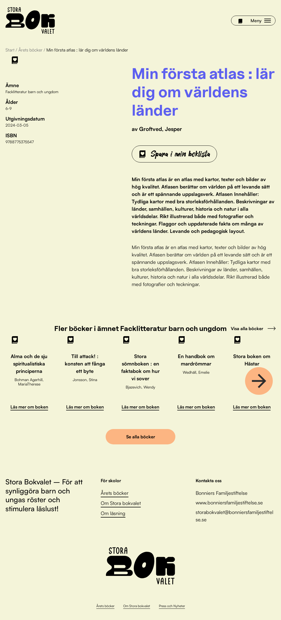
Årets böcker (30, 50)
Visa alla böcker (253, 328)
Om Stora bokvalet (121, 503)
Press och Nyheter (172, 606)
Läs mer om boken (29, 407)
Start (10, 50)
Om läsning (113, 513)
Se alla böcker (140, 436)
